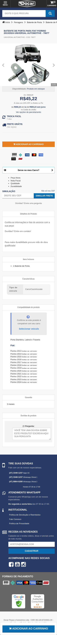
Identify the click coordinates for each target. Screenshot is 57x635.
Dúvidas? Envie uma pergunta (28, 203)
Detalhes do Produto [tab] (28, 214)
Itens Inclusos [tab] (28, 259)
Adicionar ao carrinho (28, 628)
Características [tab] (28, 279)
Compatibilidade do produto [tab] (28, 307)
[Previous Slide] (3, 65)
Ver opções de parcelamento (28, 112)
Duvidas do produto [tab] (28, 416)
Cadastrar (31, 551)
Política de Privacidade (19, 523)
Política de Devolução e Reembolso (24, 515)
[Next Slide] (54, 65)
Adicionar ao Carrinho (28, 144)
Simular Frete (44, 195)
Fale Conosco (15, 519)
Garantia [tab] (28, 397)
